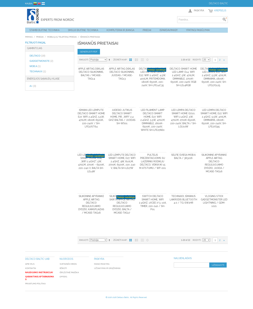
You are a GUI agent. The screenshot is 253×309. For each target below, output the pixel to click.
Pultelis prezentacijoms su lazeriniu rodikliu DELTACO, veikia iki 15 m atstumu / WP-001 (152, 161)
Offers (63, 276)
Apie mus (29, 264)
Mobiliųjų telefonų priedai (62, 37)
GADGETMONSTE (41, 61)
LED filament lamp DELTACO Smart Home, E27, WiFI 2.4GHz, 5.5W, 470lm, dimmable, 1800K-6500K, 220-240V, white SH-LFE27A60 (152, 120)
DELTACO (37, 55)
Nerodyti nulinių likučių (147, 59)
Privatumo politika (35, 283)
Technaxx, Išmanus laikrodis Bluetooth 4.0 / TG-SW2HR (183, 199)
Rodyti (197, 59)
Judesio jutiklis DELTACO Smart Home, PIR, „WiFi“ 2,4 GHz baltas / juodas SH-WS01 (122, 117)
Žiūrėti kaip (120, 59)
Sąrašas (136, 59)
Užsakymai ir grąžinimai (107, 268)
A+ (33, 86)
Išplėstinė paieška (69, 272)
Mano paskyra (101, 264)
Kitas (224, 59)
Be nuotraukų (142, 59)
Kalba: (29, 3)
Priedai (147, 30)
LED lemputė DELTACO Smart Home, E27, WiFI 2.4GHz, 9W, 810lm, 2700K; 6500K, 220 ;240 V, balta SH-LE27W (122, 161)
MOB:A (35, 66)
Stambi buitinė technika (44, 30)
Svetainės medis (68, 264)
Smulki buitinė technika (83, 30)
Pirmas (29, 37)
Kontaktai (30, 268)
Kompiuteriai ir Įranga (120, 30)
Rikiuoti (83, 59)
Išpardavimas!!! (169, 30)
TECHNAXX (38, 71)
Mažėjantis (109, 59)
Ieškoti (63, 268)
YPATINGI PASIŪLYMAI (198, 30)
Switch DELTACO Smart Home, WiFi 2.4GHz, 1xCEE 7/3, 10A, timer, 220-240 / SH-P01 (152, 203)
